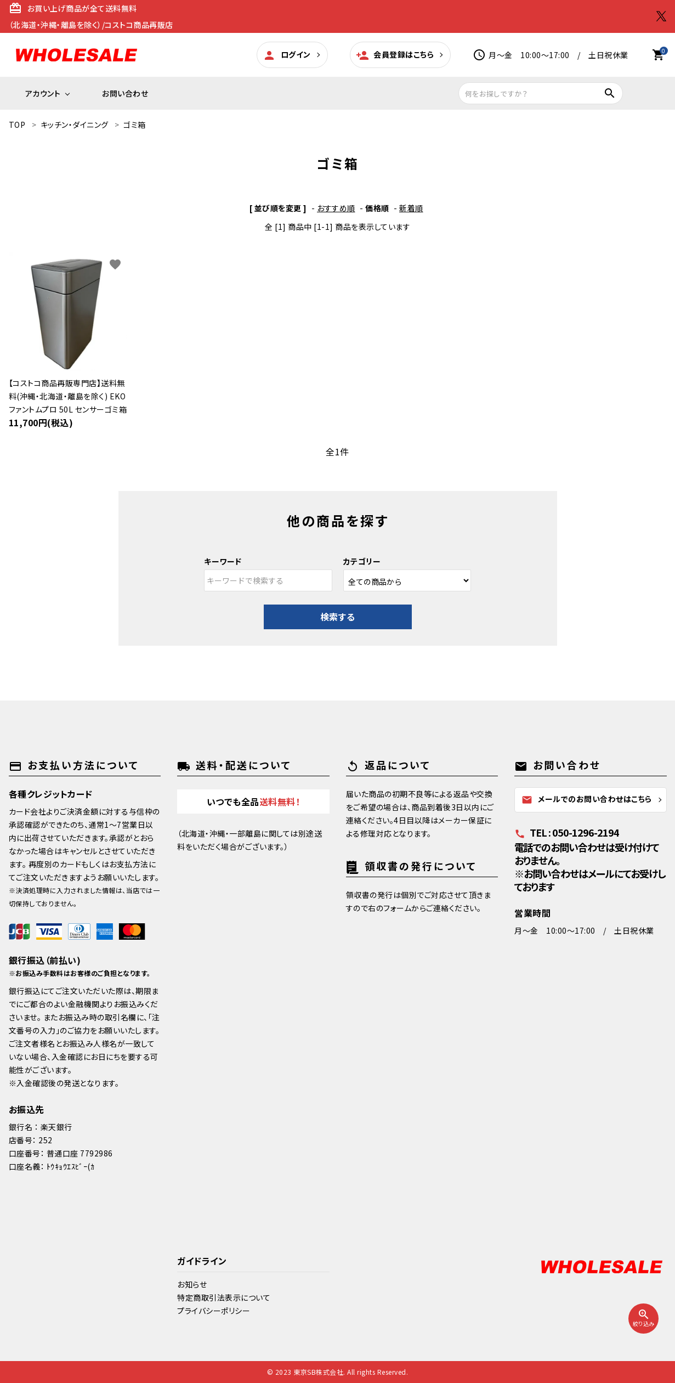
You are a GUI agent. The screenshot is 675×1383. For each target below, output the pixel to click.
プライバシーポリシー (213, 1310)
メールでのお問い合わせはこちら (586, 799)
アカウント (43, 93)
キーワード (223, 561)
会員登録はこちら (395, 55)
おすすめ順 (336, 207)
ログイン (287, 55)
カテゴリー (362, 561)
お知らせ (192, 1284)
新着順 (411, 207)
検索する (337, 616)
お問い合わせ (125, 93)
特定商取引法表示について (223, 1297)
